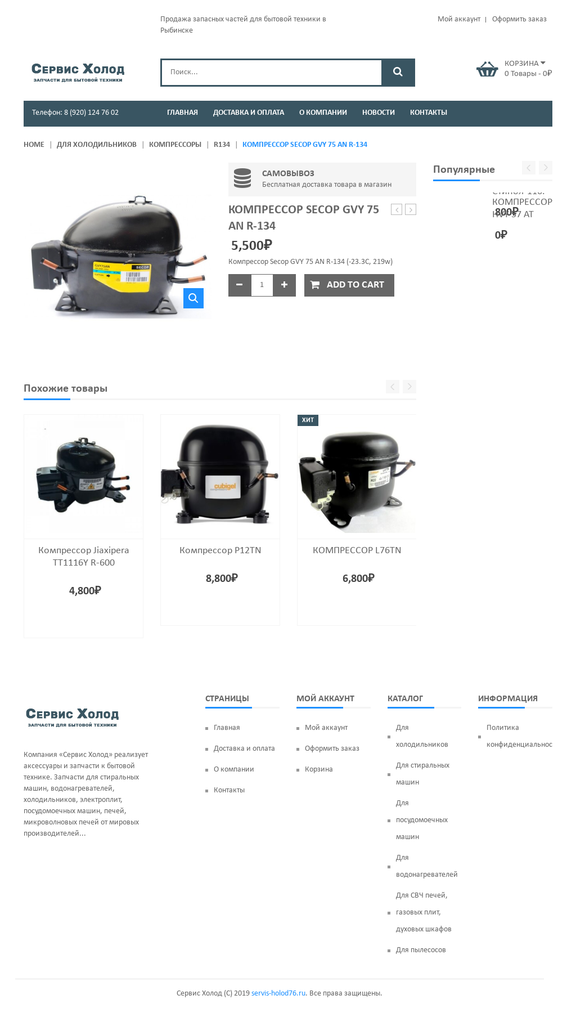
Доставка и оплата (244, 749)
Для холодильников (97, 145)
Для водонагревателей (427, 866)
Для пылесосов (421, 950)
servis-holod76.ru (278, 993)
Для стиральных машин (422, 774)
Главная (227, 728)
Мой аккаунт (459, 19)
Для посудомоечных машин (422, 820)
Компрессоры (175, 145)
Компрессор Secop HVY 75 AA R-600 (411, 210)
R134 (222, 145)
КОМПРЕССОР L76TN (357, 550)
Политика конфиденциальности (519, 736)
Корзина (319, 769)
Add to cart (355, 285)
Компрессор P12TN (220, 550)
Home (34, 145)
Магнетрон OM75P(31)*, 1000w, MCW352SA (397, 210)
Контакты (229, 790)
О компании (234, 769)
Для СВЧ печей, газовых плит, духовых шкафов (424, 912)
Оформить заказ (519, 19)
